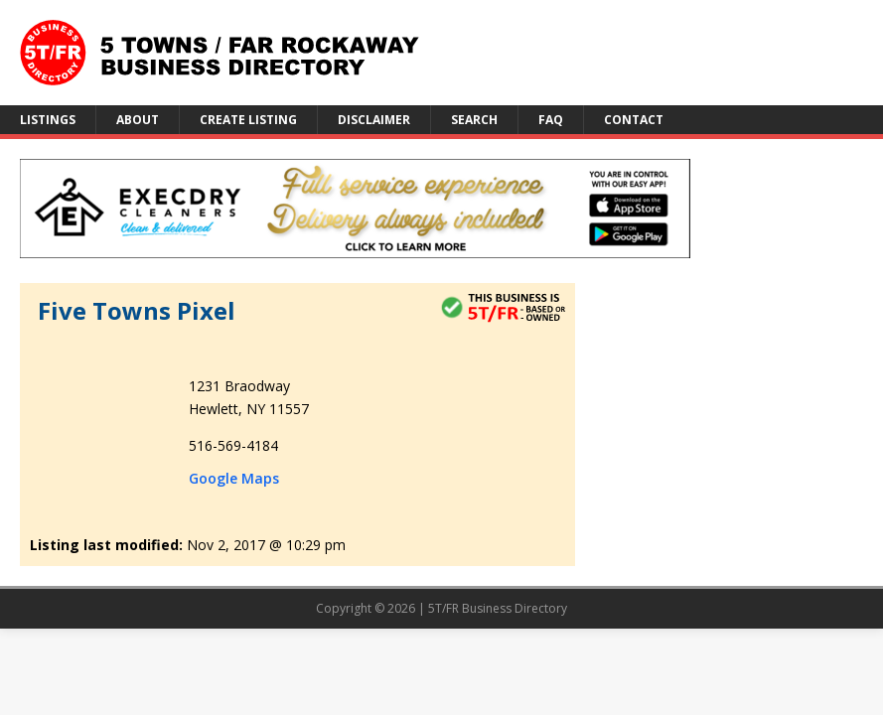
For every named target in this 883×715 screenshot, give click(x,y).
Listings (47, 119)
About (137, 119)
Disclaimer (374, 119)
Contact (633, 119)
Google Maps (234, 478)
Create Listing (248, 119)
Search (474, 119)
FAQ (550, 119)
